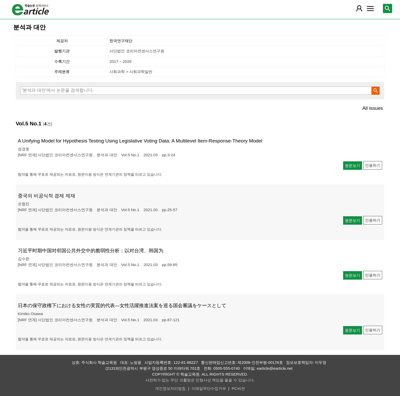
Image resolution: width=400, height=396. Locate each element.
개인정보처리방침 (170, 388)
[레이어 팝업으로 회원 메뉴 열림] (359, 8)
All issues (372, 108)
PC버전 (238, 388)
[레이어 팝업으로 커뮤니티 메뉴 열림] (370, 8)
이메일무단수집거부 (209, 388)
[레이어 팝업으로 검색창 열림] (387, 8)
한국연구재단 (120, 41)
